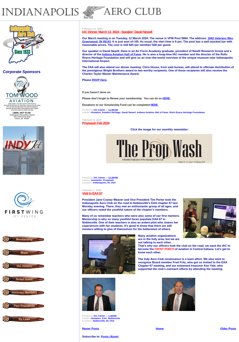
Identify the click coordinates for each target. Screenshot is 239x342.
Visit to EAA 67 (92, 193)
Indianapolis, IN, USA (104, 182)
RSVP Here (99, 80)
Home (160, 328)
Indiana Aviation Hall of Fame (121, 54)
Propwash (108, 180)
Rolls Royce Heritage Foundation (187, 112)
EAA (104, 318)
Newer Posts (90, 328)
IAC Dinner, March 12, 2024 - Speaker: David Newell (117, 32)
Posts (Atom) (110, 336)
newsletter (96, 180)
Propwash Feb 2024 (95, 123)
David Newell (129, 112)
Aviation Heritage (111, 112)
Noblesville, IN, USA (103, 321)
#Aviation (96, 112)
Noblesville (114, 318)
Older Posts (228, 328)
